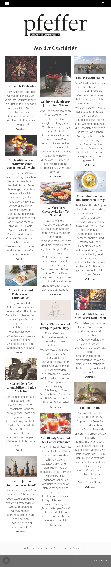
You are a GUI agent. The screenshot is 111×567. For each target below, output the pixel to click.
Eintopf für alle (90, 408)
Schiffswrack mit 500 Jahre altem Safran (55, 103)
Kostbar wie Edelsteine (21, 86)
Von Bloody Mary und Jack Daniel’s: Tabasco (55, 440)
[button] (6, 560)
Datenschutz (60, 548)
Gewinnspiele (80, 548)
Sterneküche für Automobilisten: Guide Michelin (21, 387)
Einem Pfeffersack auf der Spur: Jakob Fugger (55, 326)
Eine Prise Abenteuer (90, 78)
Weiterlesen (21, 129)
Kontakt (27, 548)
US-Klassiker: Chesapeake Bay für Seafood (55, 211)
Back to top (100, 561)
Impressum (42, 548)
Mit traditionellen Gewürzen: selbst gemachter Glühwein (21, 163)
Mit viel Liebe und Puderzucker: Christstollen (21, 294)
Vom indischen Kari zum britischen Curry (90, 198)
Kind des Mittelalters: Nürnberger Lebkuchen (90, 316)
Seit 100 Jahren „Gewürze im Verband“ (20, 483)
